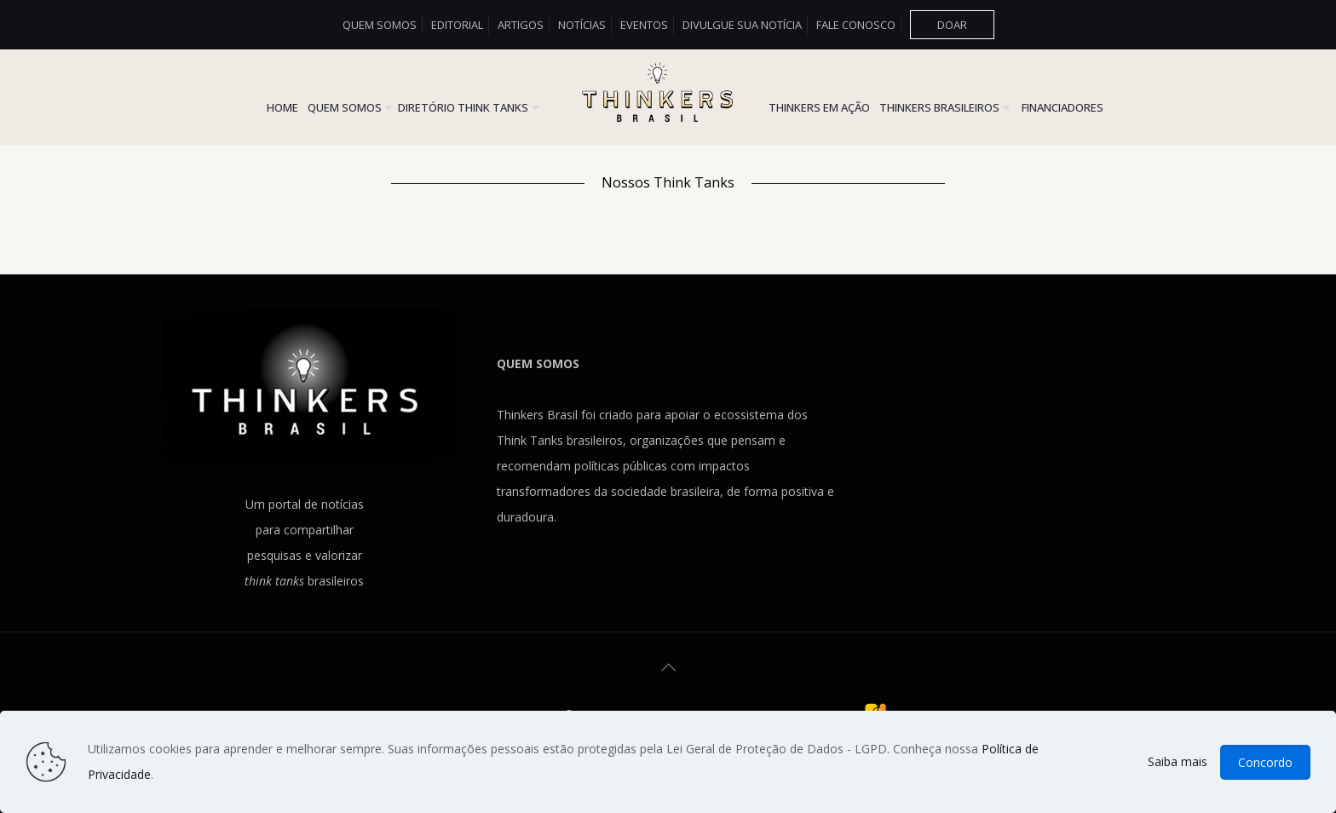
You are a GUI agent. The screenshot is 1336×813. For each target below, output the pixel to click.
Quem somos (380, 24)
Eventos (644, 24)
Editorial (457, 24)
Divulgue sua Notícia (742, 24)
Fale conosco (855, 24)
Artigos (521, 24)
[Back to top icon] (668, 667)
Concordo (1265, 762)
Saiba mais (1177, 761)
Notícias (582, 24)
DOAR (952, 24)
